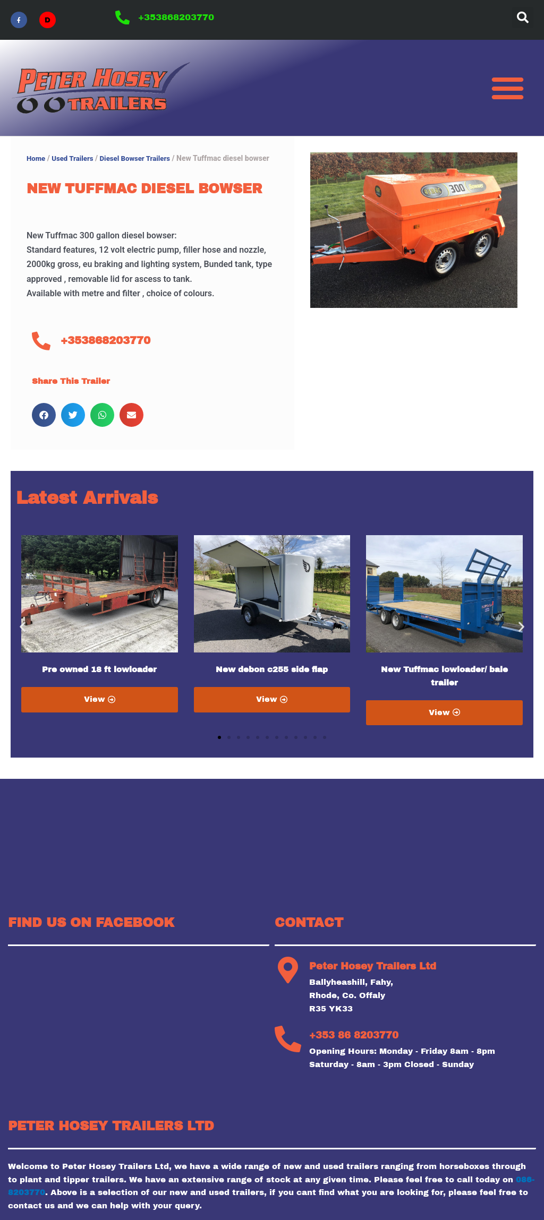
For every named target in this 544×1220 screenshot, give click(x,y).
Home (36, 158)
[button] (522, 17)
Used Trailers (75, 158)
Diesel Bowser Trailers (141, 158)
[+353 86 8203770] (288, 1039)
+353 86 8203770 (353, 1035)
